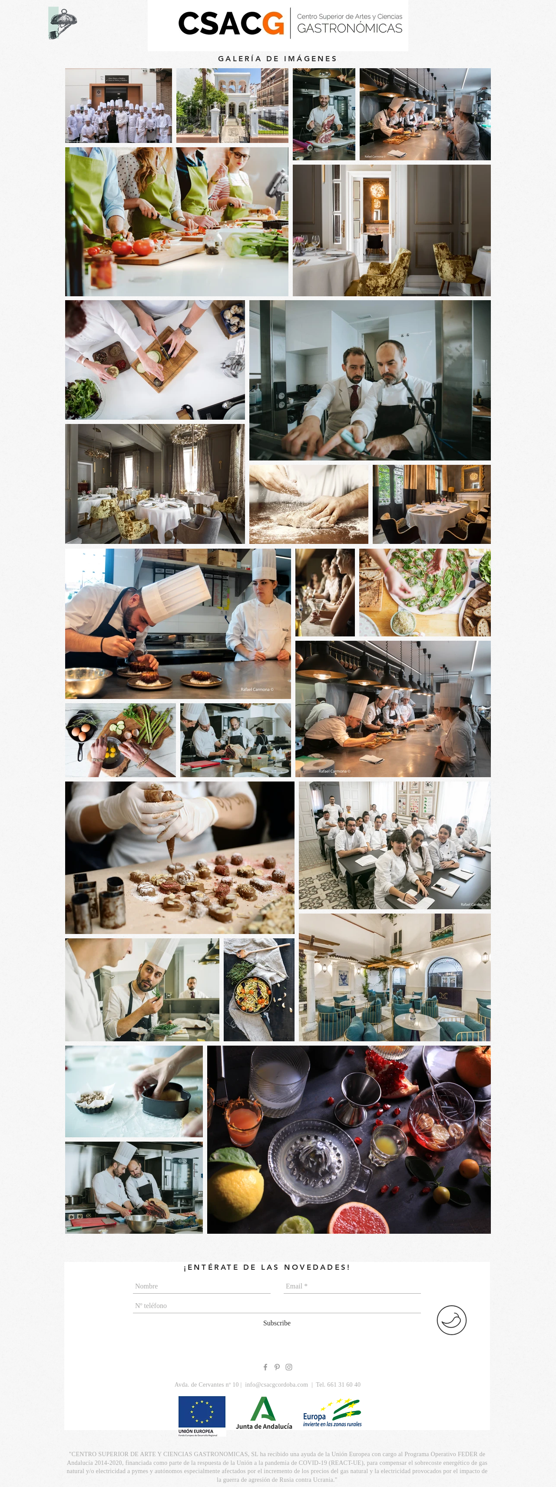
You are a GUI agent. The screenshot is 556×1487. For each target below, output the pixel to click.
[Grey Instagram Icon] (289, 1367)
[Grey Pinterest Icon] (277, 1367)
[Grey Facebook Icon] (265, 1367)
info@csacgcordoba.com (276, 1384)
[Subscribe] (277, 1323)
